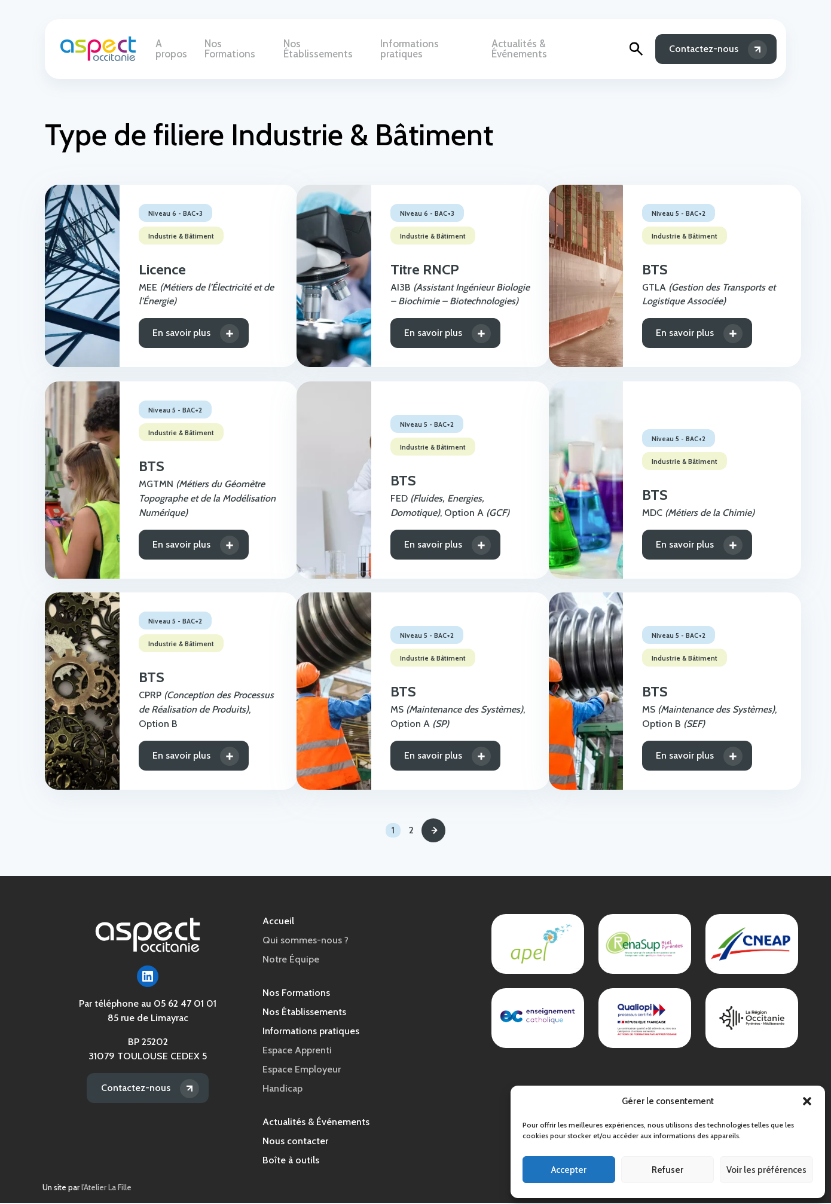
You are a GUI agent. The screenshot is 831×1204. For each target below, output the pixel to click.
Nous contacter (295, 1142)
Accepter (568, 1170)
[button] (807, 1101)
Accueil (278, 922)
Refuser (667, 1170)
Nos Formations (242, 48)
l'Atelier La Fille (106, 1188)
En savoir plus (166, 333)
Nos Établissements (330, 48)
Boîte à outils (290, 1161)
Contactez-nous (703, 48)
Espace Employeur (301, 1070)
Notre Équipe (290, 960)
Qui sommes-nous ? (305, 941)
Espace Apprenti (297, 1051)
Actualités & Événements (547, 48)
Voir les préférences (766, 1170)
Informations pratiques (432, 48)
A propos (176, 48)
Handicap (282, 1089)
